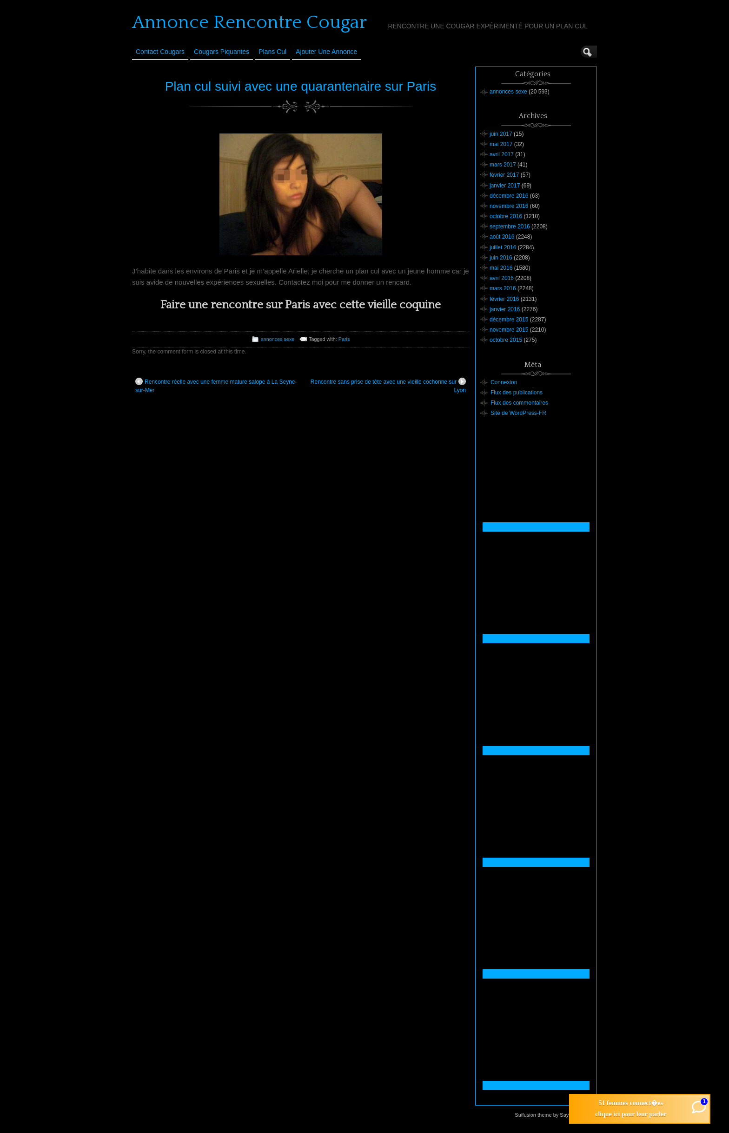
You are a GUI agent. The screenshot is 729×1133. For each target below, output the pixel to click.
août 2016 (502, 236)
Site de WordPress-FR (518, 413)
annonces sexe (278, 339)
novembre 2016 (509, 206)
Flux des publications (516, 392)
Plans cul (272, 51)
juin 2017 (501, 134)
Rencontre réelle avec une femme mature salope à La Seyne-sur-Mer (216, 385)
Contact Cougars (160, 51)
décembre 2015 (509, 319)
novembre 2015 (509, 330)
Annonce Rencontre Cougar (249, 22)
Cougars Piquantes (221, 51)
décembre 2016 (509, 196)
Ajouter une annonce (326, 51)
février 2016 (504, 299)
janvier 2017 (505, 185)
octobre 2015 (506, 340)
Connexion (503, 382)
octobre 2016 (506, 216)
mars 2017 (503, 164)
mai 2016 (501, 268)
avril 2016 (502, 278)
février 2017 (504, 175)
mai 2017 (501, 144)
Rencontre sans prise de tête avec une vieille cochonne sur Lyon (388, 385)
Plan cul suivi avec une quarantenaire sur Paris (301, 86)
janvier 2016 (505, 309)
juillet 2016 (503, 247)
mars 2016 (503, 288)
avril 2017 (502, 154)
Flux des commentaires (519, 403)
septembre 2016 (510, 226)
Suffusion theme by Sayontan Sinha (555, 1115)
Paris (344, 339)
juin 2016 (501, 257)
